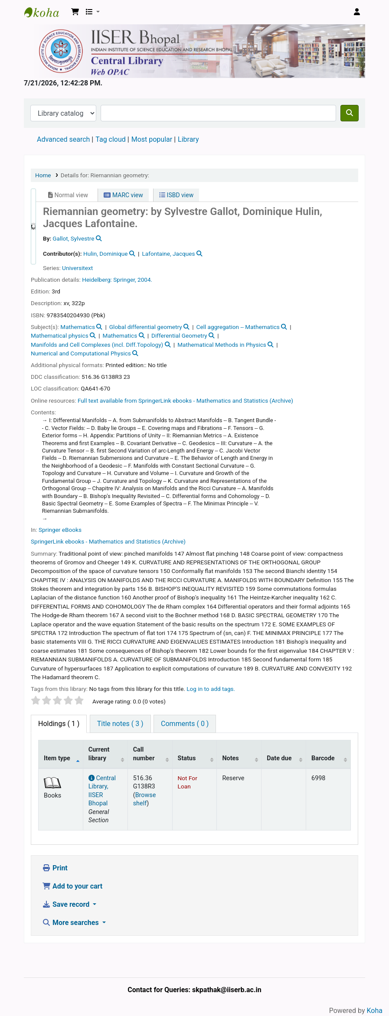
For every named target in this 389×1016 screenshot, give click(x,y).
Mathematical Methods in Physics (221, 344)
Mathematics (77, 326)
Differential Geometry (179, 335)
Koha (374, 1010)
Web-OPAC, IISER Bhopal (46, 12)
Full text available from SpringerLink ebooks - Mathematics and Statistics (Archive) (185, 400)
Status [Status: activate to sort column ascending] (187, 758)
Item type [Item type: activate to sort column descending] (57, 758)
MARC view (123, 195)
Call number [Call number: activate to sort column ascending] (144, 754)
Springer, (124, 279)
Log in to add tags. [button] (210, 688)
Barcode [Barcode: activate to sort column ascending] (323, 758)
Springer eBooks (60, 529)
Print (55, 868)
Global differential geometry (145, 326)
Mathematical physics (59, 335)
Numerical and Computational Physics (81, 353)
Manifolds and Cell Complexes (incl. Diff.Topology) (97, 344)
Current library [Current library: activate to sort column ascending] (99, 754)
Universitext (77, 267)
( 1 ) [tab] (58, 724)
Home (43, 175)
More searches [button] (71, 922)
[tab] (120, 724)
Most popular (151, 139)
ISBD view (176, 195)
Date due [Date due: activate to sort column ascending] (279, 758)
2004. (144, 279)
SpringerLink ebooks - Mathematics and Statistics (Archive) (108, 541)
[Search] (349, 113)
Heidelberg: (97, 279)
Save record (66, 904)
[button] (75, 12)
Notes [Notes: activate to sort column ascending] (230, 758)
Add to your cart (72, 886)
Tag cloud (110, 139)
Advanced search (63, 139)
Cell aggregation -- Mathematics (238, 326)
